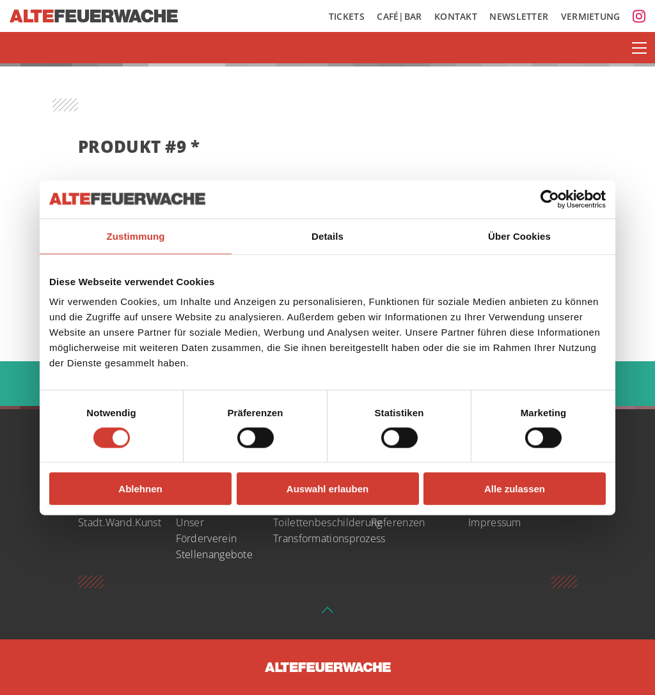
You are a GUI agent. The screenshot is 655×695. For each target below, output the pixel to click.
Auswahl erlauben (327, 488)
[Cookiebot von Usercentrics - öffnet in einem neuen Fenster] (550, 198)
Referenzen (398, 522)
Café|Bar (399, 16)
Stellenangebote (214, 554)
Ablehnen (140, 488)
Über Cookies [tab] (519, 235)
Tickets (347, 16)
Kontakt (455, 16)
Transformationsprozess (329, 538)
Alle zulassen (514, 488)
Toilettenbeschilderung (328, 522)
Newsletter (518, 16)
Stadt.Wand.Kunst (119, 522)
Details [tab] (327, 235)
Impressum (494, 522)
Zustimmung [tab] (136, 235)
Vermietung (590, 16)
